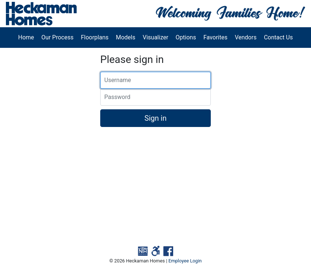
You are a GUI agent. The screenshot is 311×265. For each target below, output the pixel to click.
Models (126, 37)
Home (26, 37)
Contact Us (278, 37)
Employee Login (185, 261)
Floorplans (94, 37)
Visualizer (155, 37)
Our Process (57, 37)
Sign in (155, 118)
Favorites (215, 37)
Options (186, 37)
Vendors (245, 37)
